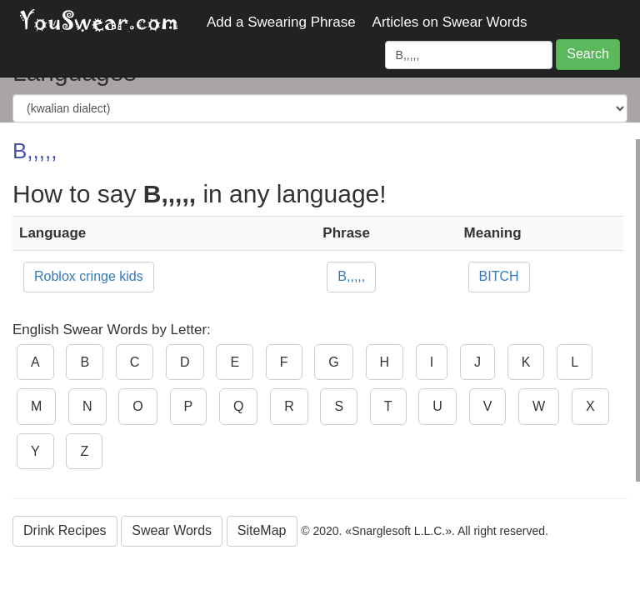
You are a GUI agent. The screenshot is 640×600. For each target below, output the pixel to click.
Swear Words (172, 530)
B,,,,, (351, 276)
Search (588, 54)
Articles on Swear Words (450, 22)
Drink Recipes (65, 530)
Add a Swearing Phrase (281, 22)
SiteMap (262, 530)
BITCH (499, 276)
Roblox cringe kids (88, 276)
